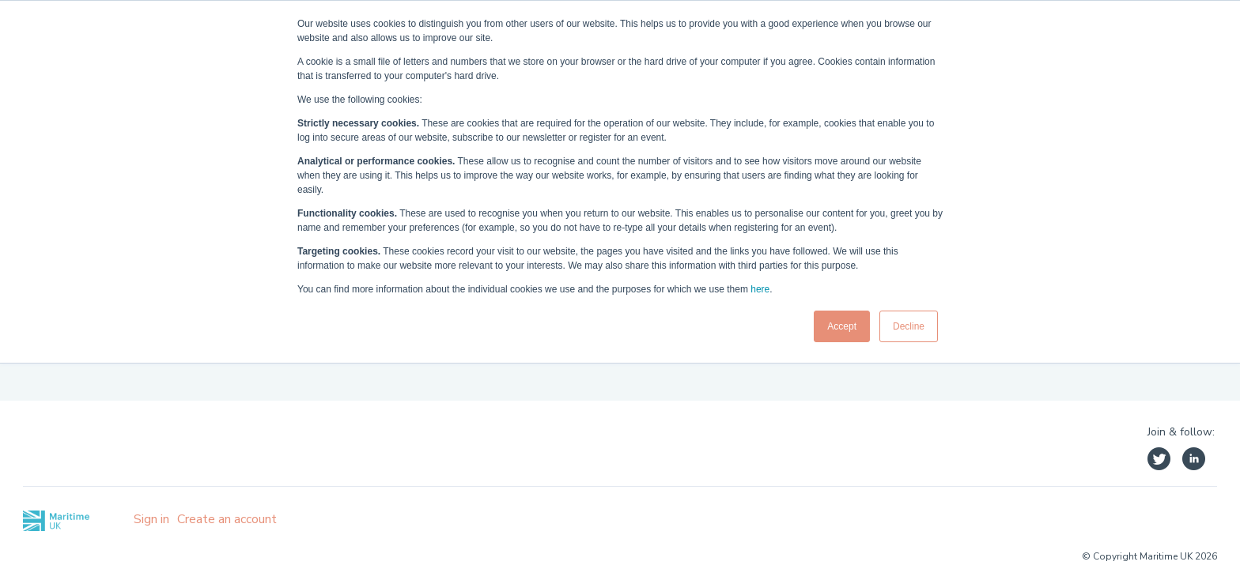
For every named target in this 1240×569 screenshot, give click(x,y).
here (759, 289)
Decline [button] (908, 326)
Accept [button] (841, 326)
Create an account (227, 519)
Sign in (151, 519)
